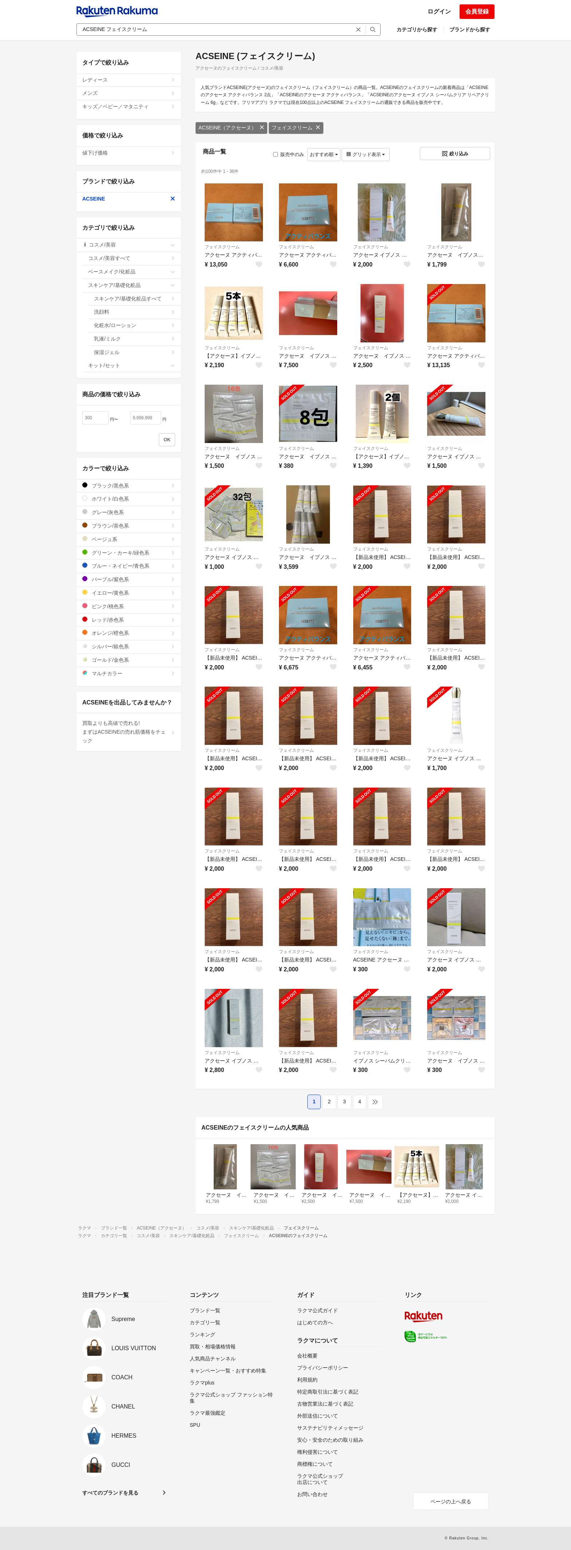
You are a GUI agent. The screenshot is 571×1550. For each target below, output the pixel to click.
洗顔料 (134, 312)
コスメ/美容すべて (131, 258)
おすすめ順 (324, 154)
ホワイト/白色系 (128, 499)
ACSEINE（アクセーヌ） (231, 128)
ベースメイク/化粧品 (131, 272)
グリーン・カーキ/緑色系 (128, 552)
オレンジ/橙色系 (128, 633)
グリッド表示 (365, 154)
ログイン (439, 11)
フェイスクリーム (296, 128)
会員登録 (477, 11)
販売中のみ (288, 154)
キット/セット (131, 365)
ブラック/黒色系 (128, 485)
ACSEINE (128, 199)
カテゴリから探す (417, 29)
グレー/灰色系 (128, 512)
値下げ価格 (128, 153)
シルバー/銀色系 (128, 646)
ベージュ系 (128, 539)
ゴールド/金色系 (128, 660)
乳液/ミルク (134, 339)
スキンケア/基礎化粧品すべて (134, 299)
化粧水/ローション (134, 325)
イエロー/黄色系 (128, 593)
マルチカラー (128, 673)
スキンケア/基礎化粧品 (131, 285)
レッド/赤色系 (128, 620)
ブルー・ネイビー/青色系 (128, 566)
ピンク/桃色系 (128, 606)
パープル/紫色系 (128, 579)
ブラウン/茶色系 (128, 526)
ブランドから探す (469, 29)
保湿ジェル (134, 352)
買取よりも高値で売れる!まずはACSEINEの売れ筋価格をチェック (128, 731)
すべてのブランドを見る (110, 1493)
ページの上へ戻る (450, 1501)
